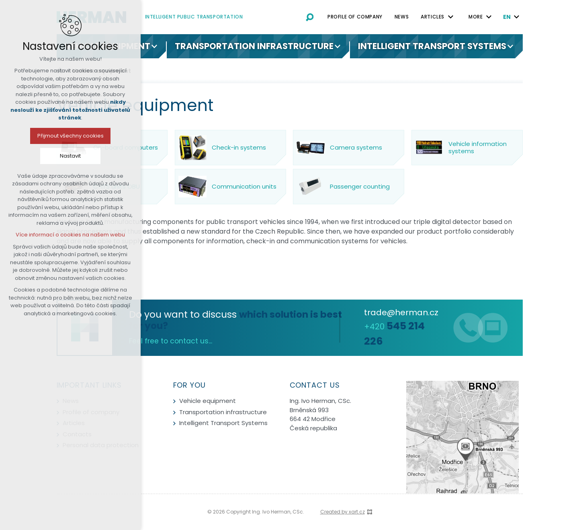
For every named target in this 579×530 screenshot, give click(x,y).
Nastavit (42, 156)
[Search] (310, 16)
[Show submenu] (450, 17)
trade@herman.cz (401, 312)
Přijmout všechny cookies (42, 136)
